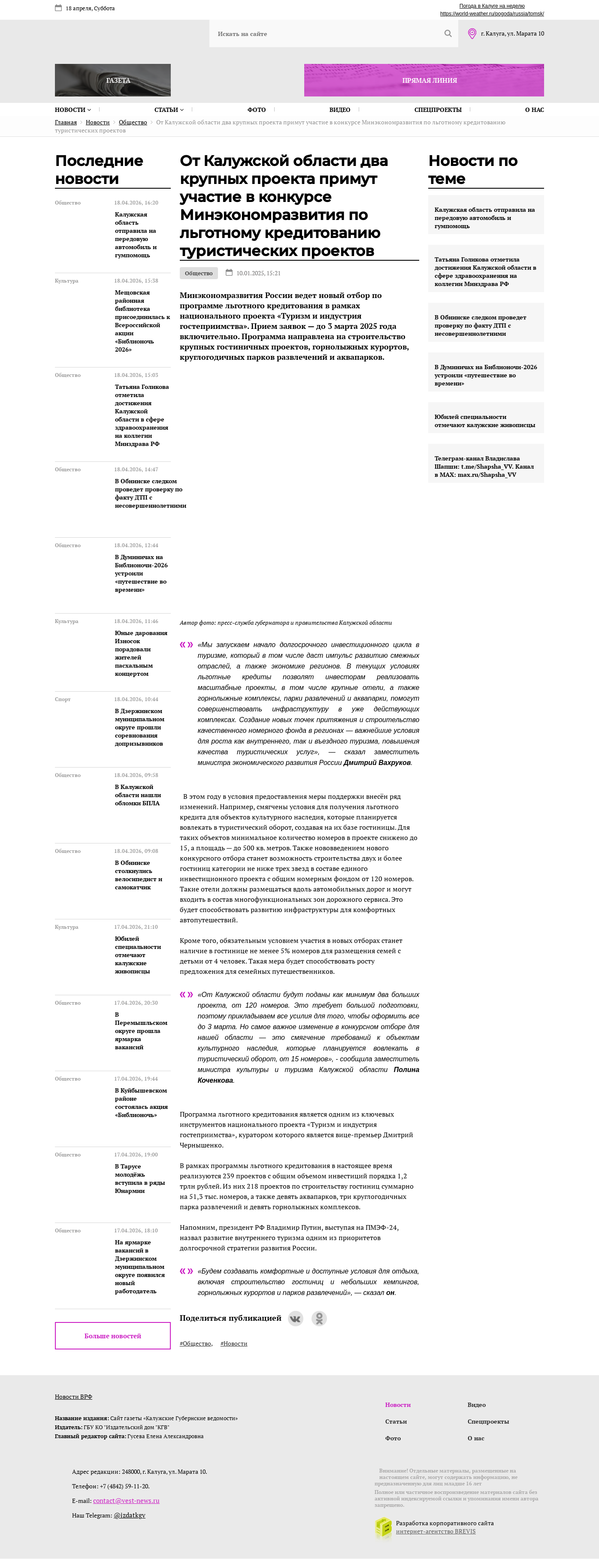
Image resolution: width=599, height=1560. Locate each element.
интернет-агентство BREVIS (436, 1532)
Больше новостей (113, 1335)
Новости (73, 109)
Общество (199, 273)
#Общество (195, 1343)
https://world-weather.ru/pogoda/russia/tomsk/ (492, 14)
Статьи (169, 109)
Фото (257, 109)
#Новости (234, 1343)
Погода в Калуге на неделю (492, 6)
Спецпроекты (438, 109)
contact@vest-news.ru (123, 1502)
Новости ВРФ (73, 1396)
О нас (534, 109)
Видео (340, 109)
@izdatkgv (128, 1516)
